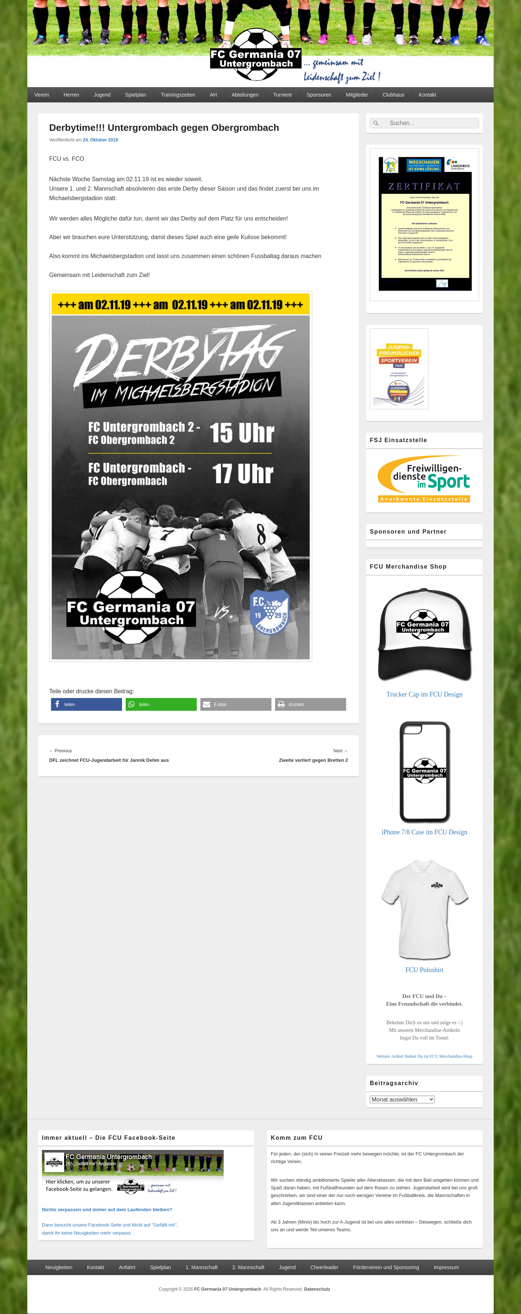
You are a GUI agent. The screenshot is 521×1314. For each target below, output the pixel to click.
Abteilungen (245, 95)
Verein (42, 95)
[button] (86, 704)
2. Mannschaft (248, 1267)
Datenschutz (317, 1289)
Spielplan (135, 95)
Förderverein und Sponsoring (386, 1267)
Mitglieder (357, 95)
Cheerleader (324, 1267)
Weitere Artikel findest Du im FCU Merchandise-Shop (424, 1056)
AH (213, 95)
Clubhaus (393, 95)
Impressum (446, 1267)
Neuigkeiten (59, 1267)
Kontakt (427, 95)
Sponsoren (319, 95)
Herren (71, 95)
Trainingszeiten (178, 95)
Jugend (102, 95)
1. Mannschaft (202, 1267)
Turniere (282, 95)
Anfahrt (127, 1267)
